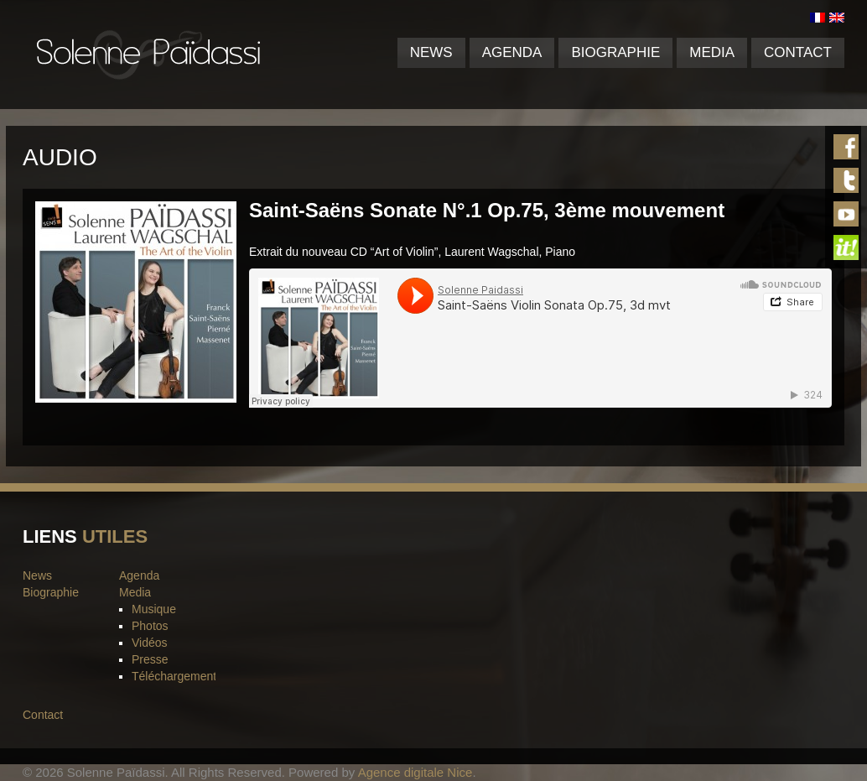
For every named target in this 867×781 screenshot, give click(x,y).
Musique (154, 609)
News (431, 52)
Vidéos (150, 642)
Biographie (615, 52)
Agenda (512, 52)
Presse (150, 659)
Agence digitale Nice (415, 772)
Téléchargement (174, 676)
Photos (150, 626)
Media (712, 52)
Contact (798, 52)
